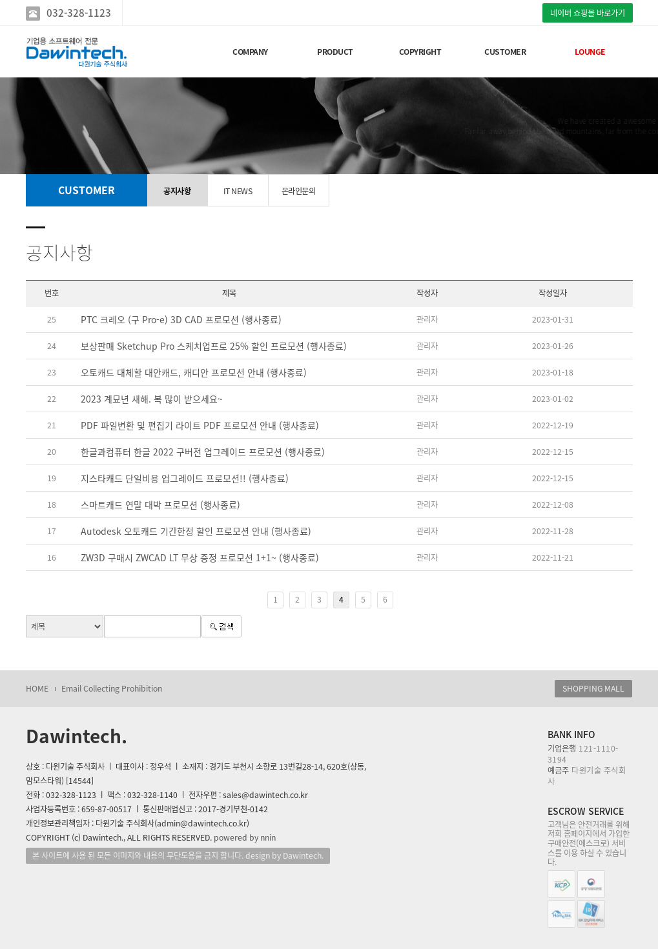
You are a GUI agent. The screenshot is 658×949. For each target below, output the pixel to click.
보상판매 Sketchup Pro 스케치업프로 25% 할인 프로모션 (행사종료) (214, 345)
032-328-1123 (78, 12)
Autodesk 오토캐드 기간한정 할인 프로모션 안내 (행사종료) (196, 530)
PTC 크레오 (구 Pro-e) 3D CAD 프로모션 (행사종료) (181, 319)
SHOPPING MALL (593, 688)
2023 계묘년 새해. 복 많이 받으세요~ (152, 398)
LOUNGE (590, 51)
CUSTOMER (505, 51)
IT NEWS (237, 191)
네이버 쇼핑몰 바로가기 (587, 13)
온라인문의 (299, 191)
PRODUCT (335, 51)
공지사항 (176, 191)
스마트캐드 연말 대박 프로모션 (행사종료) (160, 504)
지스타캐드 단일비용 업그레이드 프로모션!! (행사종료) (185, 478)
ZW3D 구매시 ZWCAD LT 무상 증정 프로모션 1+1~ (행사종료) (200, 557)
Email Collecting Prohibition (111, 688)
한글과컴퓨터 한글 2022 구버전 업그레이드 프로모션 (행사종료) (203, 451)
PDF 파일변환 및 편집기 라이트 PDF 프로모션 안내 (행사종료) (200, 425)
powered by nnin (245, 837)
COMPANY (250, 51)
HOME (37, 688)
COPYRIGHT (420, 51)
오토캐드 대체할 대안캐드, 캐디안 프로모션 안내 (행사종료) (194, 372)
